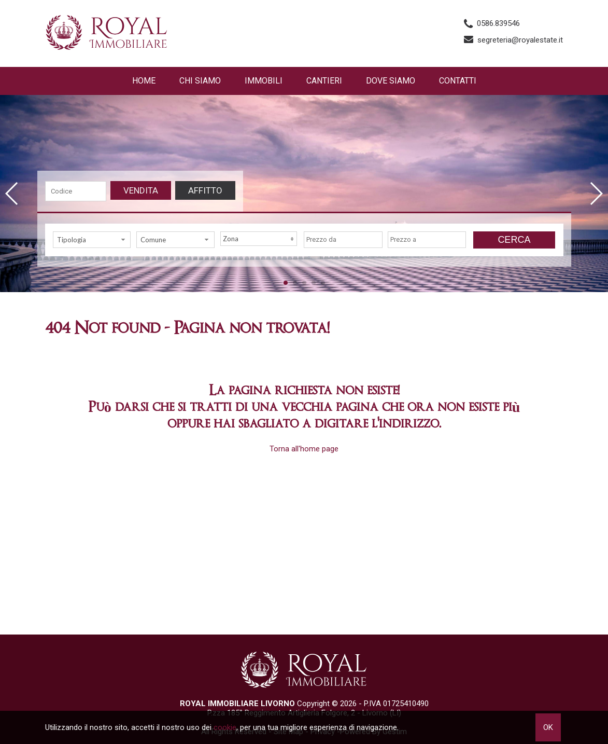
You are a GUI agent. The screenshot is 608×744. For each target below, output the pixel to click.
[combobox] (92, 239)
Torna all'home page (304, 448)
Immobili (263, 81)
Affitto (205, 190)
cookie (225, 727)
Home (143, 81)
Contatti (457, 81)
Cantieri (324, 81)
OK (548, 727)
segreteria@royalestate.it (520, 40)
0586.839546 (498, 23)
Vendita (140, 190)
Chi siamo (200, 81)
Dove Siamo (390, 81)
